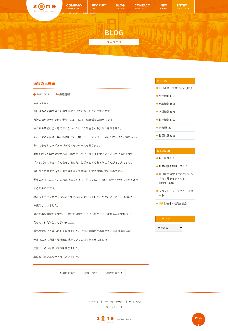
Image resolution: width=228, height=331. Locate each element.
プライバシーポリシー (114, 301)
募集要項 (163, 8)
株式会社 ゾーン (114, 319)
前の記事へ (68, 273)
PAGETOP (198, 321)
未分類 (163, 128)
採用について (97, 8)
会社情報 (164, 96)
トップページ (93, 301)
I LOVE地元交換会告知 (172, 88)
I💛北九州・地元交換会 (173, 203)
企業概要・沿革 (72, 8)
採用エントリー (183, 8)
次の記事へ (114, 273)
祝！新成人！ (167, 158)
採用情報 (64, 94)
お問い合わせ (140, 8)
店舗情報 (164, 112)
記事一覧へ (91, 273)
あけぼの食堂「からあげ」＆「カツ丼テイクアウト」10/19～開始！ (176, 178)
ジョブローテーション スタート (176, 193)
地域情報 (164, 104)
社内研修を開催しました (173, 166)
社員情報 (164, 135)
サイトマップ (135, 301)
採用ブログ (120, 8)
